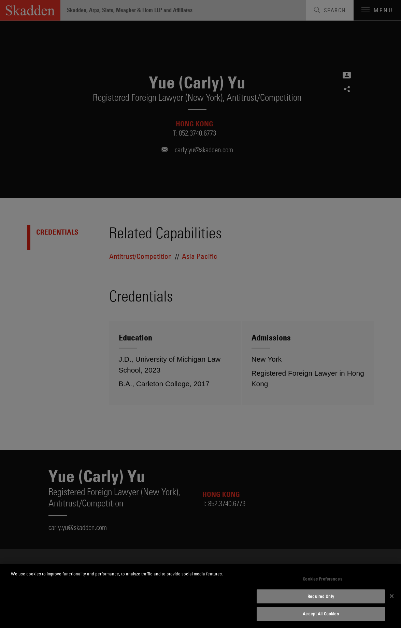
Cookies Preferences (322, 579)
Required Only (320, 596)
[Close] (392, 596)
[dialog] (200, 596)
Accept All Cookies (321, 613)
